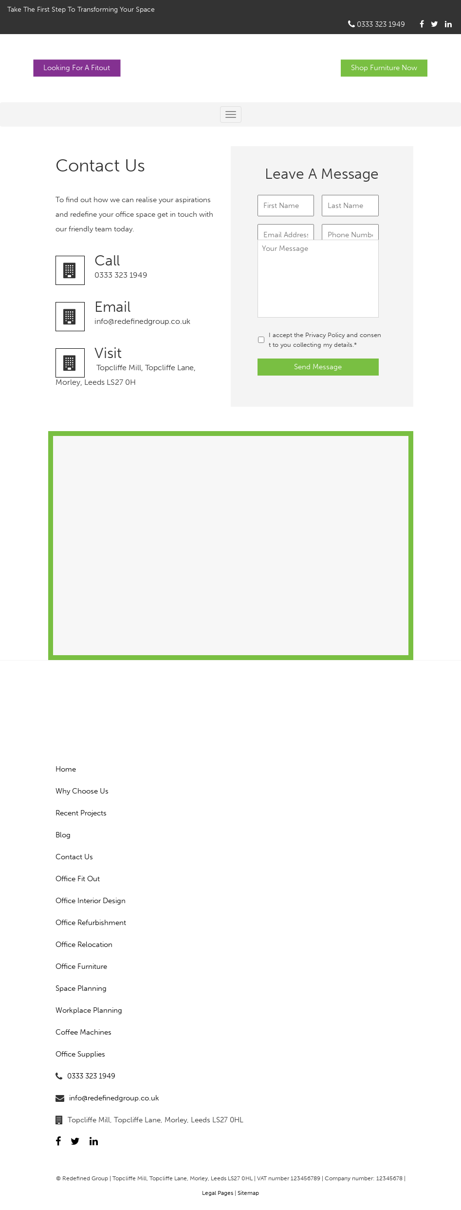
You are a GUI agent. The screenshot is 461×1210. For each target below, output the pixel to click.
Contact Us (74, 856)
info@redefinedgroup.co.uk (139, 313)
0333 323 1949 (376, 24)
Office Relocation (83, 944)
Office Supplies (80, 1054)
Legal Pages (217, 1193)
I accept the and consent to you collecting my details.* (325, 339)
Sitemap (248, 1193)
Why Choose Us (82, 791)
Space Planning (81, 988)
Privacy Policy (325, 335)
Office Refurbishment (90, 922)
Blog (63, 835)
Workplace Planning (88, 1010)
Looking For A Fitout (76, 67)
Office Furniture (81, 966)
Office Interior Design (90, 900)
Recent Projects (81, 813)
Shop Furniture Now (384, 67)
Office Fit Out (77, 878)
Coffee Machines (83, 1032)
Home (65, 769)
